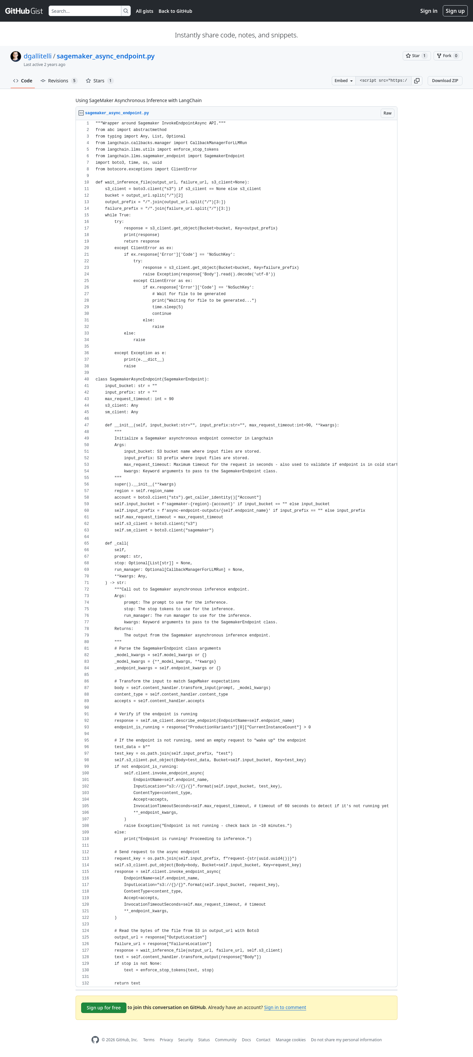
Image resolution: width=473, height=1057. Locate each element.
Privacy (166, 1040)
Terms (149, 1040)
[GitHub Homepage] (95, 1040)
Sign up (455, 10)
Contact (263, 1040)
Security (185, 1040)
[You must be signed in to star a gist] (417, 55)
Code (23, 80)
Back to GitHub (175, 11)
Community (226, 1040)
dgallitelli (38, 56)
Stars (100, 80)
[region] (236, 553)
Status (204, 1040)
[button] (416, 80)
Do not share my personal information (346, 1040)
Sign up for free (104, 1007)
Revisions (59, 80)
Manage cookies (290, 1040)
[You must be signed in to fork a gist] (448, 55)
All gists (144, 11)
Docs (246, 1040)
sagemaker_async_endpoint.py (106, 56)
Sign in (429, 10)
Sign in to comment (285, 1007)
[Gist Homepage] (24, 11)
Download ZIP (445, 80)
